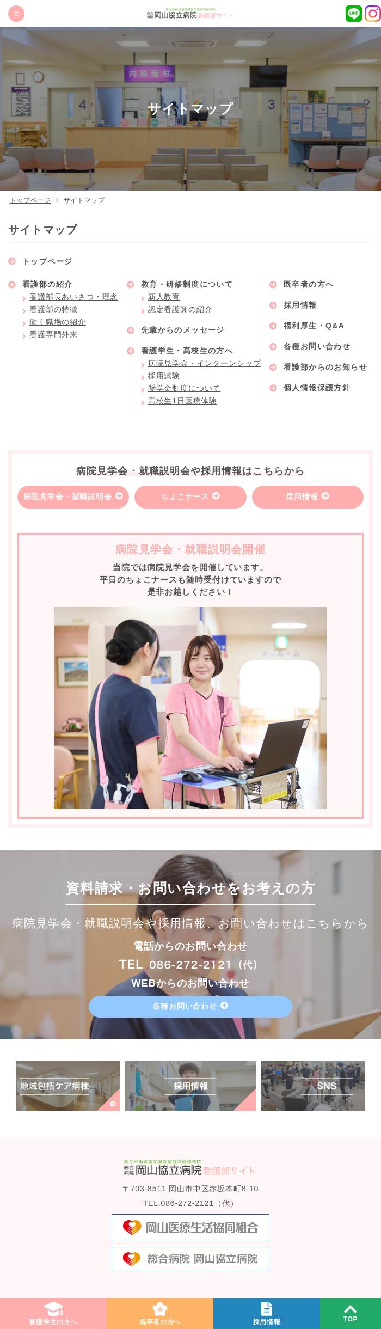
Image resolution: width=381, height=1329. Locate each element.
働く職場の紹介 (57, 321)
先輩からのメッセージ (183, 330)
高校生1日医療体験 (182, 400)
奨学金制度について (184, 388)
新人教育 (164, 296)
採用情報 (300, 305)
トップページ (30, 200)
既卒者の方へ (309, 284)
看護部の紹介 (47, 284)
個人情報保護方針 (317, 387)
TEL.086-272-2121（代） (190, 1203)
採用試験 (164, 375)
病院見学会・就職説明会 (67, 496)
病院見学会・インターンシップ (204, 363)
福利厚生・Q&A (314, 325)
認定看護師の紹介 (180, 309)
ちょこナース (185, 496)
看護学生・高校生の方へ (187, 350)
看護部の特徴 (53, 309)
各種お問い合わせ (317, 346)
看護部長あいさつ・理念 (73, 296)
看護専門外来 (53, 334)
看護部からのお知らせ (325, 367)
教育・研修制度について (187, 284)
